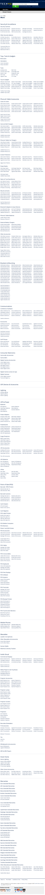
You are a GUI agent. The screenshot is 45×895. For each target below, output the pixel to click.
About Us (3, 879)
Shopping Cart (38, 1)
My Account (32, 1)
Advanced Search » (35, 6)
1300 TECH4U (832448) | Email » (25, 6)
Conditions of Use (16, 879)
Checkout (43, 1)
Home (1, 15)
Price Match (8, 879)
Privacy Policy (24, 879)
